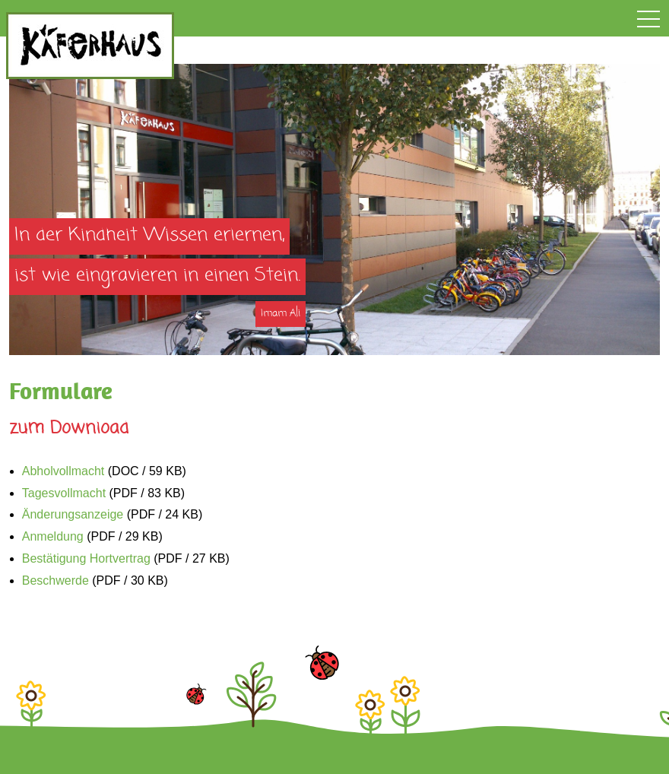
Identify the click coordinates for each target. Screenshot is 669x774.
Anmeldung (53, 536)
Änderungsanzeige (72, 514)
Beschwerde (55, 580)
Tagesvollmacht (64, 493)
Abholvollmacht (63, 471)
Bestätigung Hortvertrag (86, 558)
